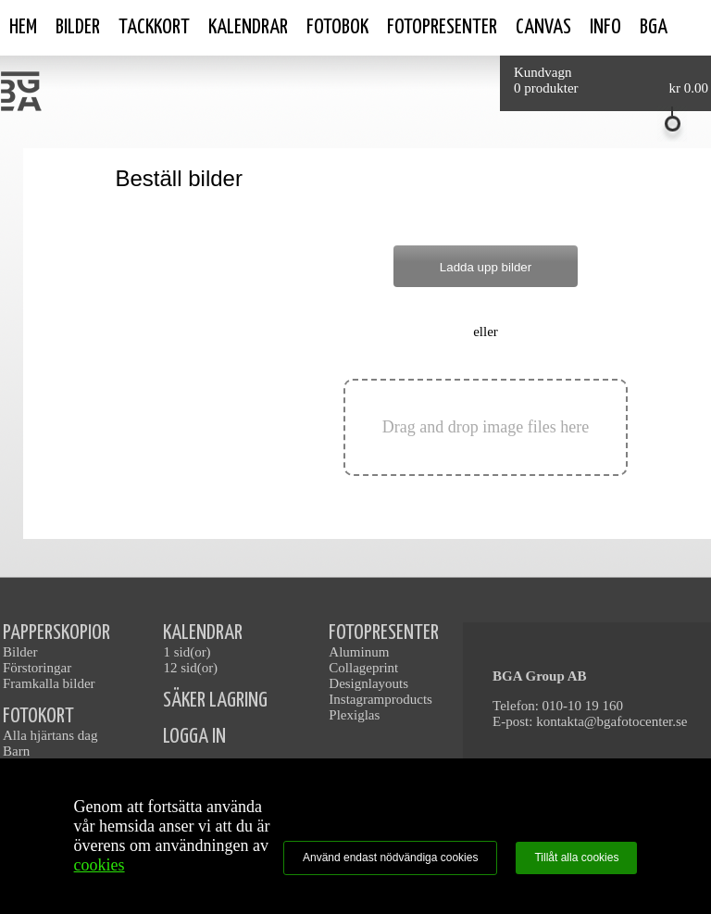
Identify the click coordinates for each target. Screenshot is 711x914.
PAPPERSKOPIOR (56, 633)
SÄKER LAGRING (215, 700)
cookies (99, 865)
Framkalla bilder (49, 683)
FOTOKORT (38, 716)
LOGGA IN (194, 736)
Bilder (78, 27)
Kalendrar (248, 27)
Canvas (543, 27)
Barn (16, 751)
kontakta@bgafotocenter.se (611, 721)
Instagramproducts (380, 699)
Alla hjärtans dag (50, 735)
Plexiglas (354, 714)
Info (605, 27)
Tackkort (154, 27)
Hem (23, 27)
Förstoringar (37, 667)
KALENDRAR (203, 633)
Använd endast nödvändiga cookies (390, 857)
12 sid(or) (190, 667)
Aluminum (359, 652)
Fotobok (337, 27)
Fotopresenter (442, 27)
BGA (653, 27)
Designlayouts (368, 683)
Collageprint (363, 667)
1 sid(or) (186, 652)
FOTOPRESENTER (384, 633)
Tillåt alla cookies (576, 857)
